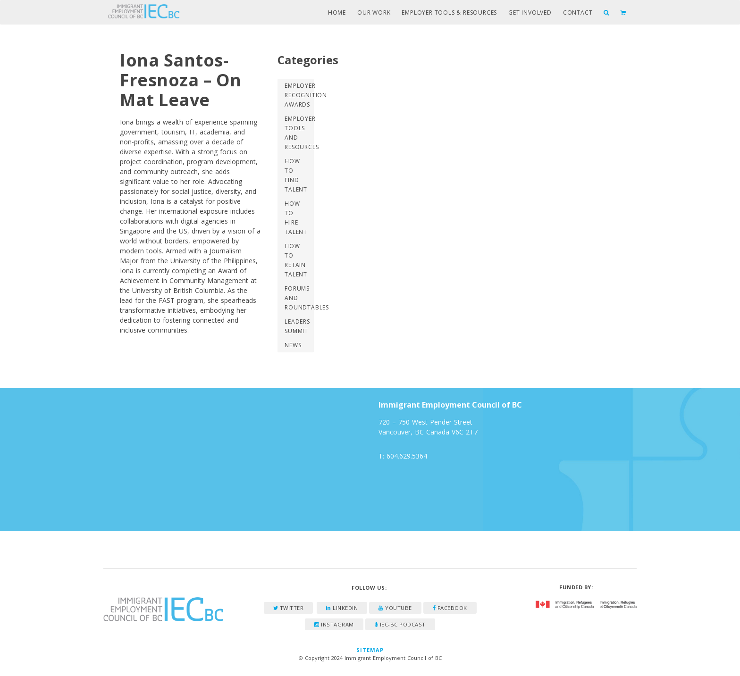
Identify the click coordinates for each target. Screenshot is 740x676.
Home (337, 12)
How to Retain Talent (296, 260)
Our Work (373, 12)
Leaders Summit (297, 326)
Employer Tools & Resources (449, 12)
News (293, 345)
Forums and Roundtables (299, 297)
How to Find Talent (296, 175)
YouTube (395, 607)
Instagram (334, 624)
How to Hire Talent (296, 218)
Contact (578, 12)
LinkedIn (342, 607)
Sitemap (370, 649)
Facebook (450, 607)
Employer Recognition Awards (299, 95)
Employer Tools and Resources (299, 133)
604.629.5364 (407, 455)
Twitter (288, 607)
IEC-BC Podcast (400, 624)
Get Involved (530, 12)
